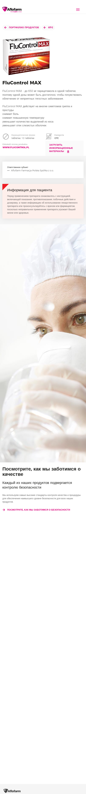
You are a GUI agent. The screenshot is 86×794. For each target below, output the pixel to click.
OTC (48, 27)
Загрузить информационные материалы (61, 148)
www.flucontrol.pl (16, 147)
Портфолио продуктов (21, 27)
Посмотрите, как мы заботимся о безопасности (36, 509)
